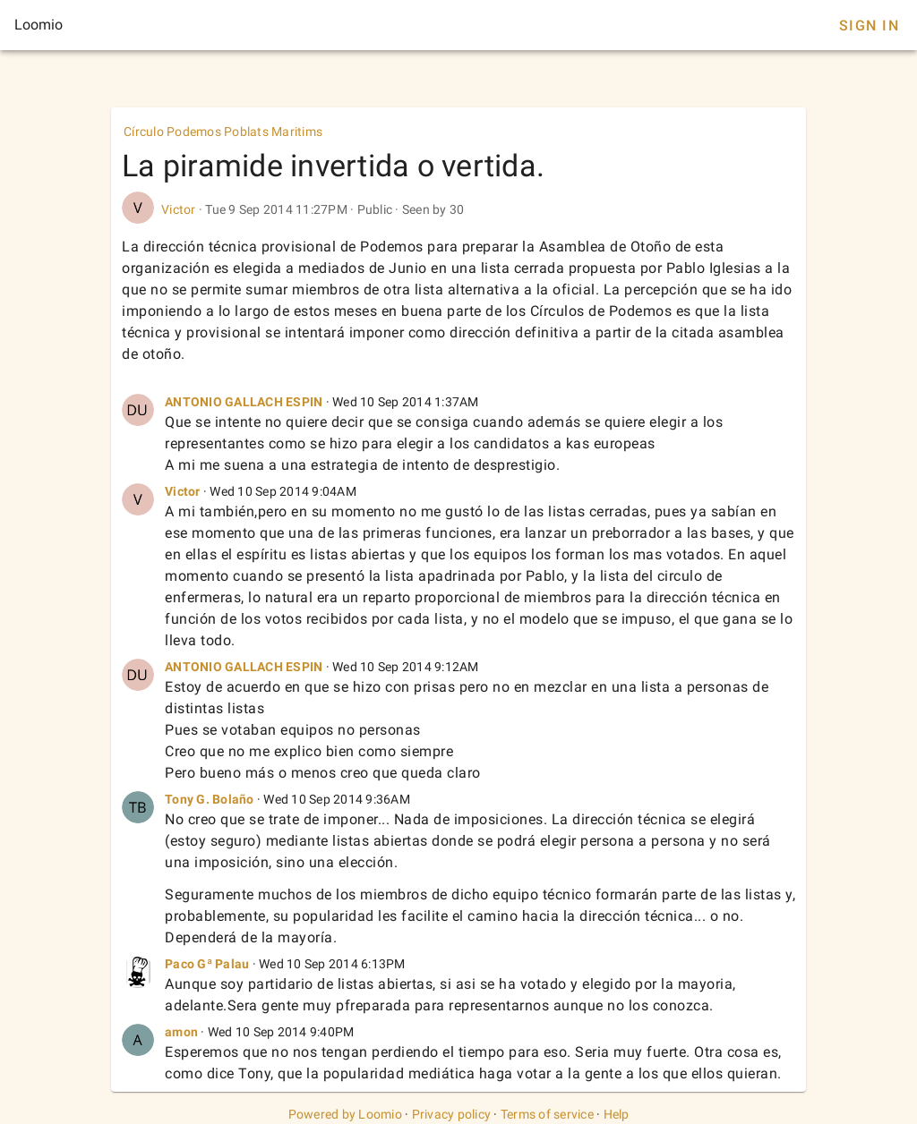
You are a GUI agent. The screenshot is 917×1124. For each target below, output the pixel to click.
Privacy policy (452, 1114)
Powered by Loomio (345, 1114)
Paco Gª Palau (207, 964)
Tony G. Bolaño (209, 799)
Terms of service (547, 1114)
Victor (178, 209)
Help (617, 1114)
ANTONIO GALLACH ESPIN (243, 402)
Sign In (869, 25)
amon (181, 1032)
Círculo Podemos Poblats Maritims (223, 131)
